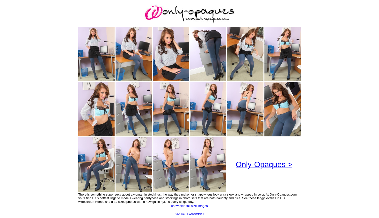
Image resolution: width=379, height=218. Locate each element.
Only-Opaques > (264, 164)
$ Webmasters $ (195, 214)
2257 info (180, 214)
